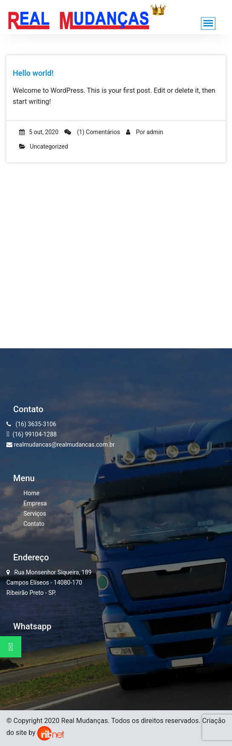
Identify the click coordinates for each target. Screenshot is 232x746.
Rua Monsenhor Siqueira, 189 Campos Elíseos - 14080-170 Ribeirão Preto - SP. (49, 582)
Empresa (35, 503)
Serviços (34, 513)
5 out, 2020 (38, 132)
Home (31, 493)
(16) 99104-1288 (34, 434)
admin (154, 132)
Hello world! (33, 73)
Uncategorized (49, 146)
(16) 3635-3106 (31, 424)
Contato (33, 523)
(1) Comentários (92, 132)
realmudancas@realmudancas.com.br (60, 444)
